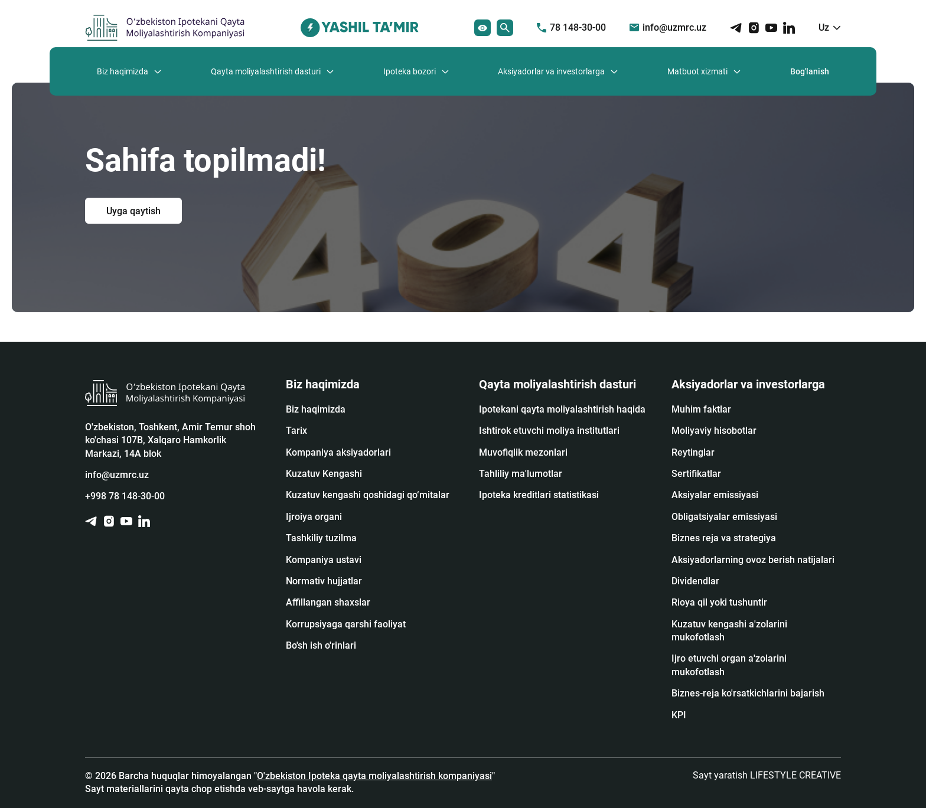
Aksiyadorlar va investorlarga (551, 71)
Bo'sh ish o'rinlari (321, 645)
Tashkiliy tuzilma (321, 538)
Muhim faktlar (701, 409)
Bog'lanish (809, 71)
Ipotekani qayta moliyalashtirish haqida (562, 409)
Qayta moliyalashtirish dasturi (266, 71)
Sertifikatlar (696, 473)
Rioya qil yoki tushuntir (719, 602)
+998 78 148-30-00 (125, 496)
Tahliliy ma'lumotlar (520, 473)
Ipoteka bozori (409, 71)
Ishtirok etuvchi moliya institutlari (549, 430)
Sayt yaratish (767, 775)
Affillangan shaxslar (328, 602)
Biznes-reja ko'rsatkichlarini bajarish (747, 693)
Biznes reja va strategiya (723, 538)
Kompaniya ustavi (323, 559)
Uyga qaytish (133, 210)
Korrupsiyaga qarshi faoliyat (346, 624)
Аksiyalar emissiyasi (714, 494)
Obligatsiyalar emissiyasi (724, 516)
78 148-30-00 (571, 27)
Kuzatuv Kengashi (324, 473)
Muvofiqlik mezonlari (523, 452)
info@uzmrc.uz (668, 27)
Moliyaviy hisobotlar (714, 430)
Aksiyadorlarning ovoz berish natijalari (752, 559)
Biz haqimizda (122, 71)
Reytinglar (693, 452)
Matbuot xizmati (697, 71)
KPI (678, 715)
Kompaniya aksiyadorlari (338, 452)
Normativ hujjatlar (324, 581)
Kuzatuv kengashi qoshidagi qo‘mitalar (367, 494)
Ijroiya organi (314, 516)
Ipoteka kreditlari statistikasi (539, 494)
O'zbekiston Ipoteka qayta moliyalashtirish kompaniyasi (374, 775)
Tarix (296, 430)
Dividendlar (695, 581)
